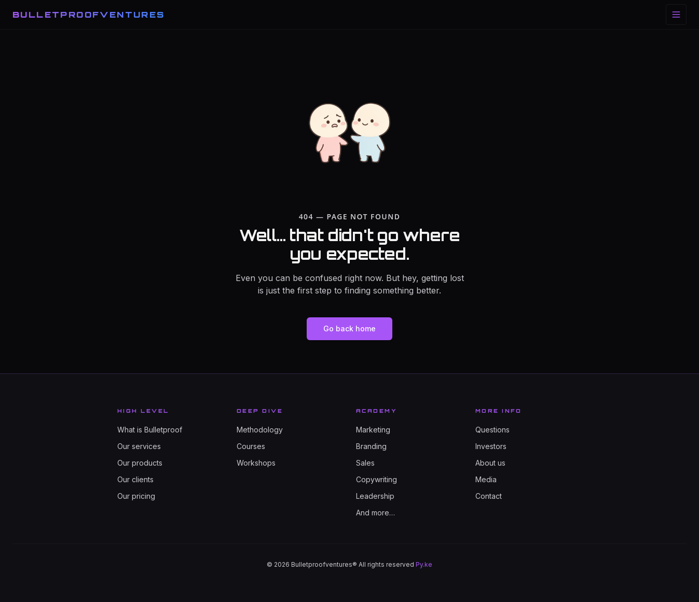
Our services (139, 446)
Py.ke (424, 564)
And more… (375, 512)
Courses (251, 446)
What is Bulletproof (149, 429)
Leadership (375, 496)
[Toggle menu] (676, 14)
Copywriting (376, 479)
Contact (488, 496)
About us (490, 462)
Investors (490, 446)
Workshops (256, 462)
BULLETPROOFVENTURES (88, 14)
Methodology (260, 429)
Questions (492, 429)
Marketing (373, 429)
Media (486, 479)
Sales (365, 462)
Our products (139, 462)
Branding (371, 446)
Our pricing (136, 496)
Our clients (135, 479)
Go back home (349, 328)
